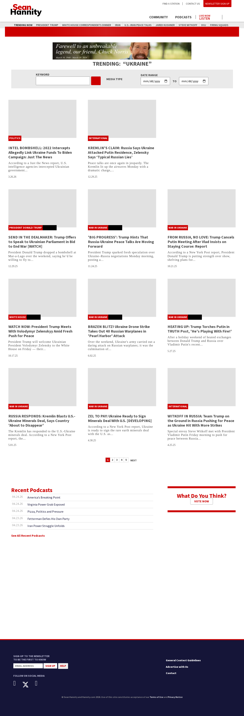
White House (17, 317)
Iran (117, 25)
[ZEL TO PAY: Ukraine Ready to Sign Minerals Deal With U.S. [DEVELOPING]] (122, 387)
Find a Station (171, 3)
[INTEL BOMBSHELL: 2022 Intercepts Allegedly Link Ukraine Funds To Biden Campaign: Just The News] (42, 119)
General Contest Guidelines (183, 660)
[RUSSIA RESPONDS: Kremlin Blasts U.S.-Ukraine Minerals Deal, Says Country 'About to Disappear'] (42, 387)
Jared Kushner (165, 25)
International (98, 138)
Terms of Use (156, 697)
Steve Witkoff (188, 25)
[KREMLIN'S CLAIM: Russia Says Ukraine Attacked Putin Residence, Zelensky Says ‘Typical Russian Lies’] (122, 119)
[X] (28, 684)
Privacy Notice (175, 697)
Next (133, 460)
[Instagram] (39, 683)
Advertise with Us (177, 666)
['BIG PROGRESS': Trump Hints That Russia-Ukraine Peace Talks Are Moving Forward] (122, 208)
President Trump (47, 25)
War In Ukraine (98, 227)
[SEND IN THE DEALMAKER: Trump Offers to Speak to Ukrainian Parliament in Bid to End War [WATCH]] (42, 208)
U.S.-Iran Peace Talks (138, 25)
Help (63, 666)
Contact (171, 673)
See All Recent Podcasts (28, 535)
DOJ (203, 25)
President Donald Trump (25, 227)
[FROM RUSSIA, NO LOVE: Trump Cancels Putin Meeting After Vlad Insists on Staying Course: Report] (202, 208)
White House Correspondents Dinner (86, 25)
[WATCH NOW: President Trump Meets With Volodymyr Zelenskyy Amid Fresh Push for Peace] (42, 298)
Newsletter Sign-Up (217, 3)
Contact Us (193, 3)
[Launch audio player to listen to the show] (209, 16)
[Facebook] (17, 683)
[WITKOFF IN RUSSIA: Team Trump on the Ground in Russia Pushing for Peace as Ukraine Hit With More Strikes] (202, 387)
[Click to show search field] (228, 17)
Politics (14, 138)
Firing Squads (219, 25)
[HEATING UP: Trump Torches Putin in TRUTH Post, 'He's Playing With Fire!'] (202, 298)
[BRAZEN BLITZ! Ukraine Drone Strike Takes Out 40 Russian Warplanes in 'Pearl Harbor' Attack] (122, 298)
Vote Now (201, 501)
